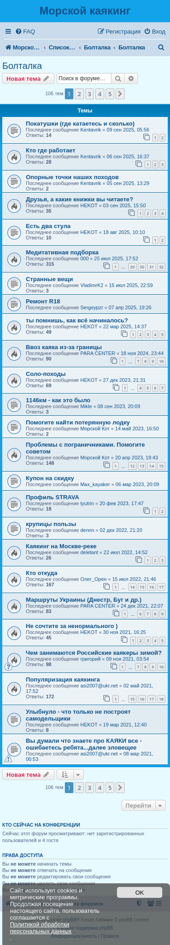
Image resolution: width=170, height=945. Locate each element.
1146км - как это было (58, 400)
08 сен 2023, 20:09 (118, 406)
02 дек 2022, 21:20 (121, 530)
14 (151, 466)
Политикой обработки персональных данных (41, 928)
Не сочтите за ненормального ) (72, 626)
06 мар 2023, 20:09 (137, 484)
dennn (87, 530)
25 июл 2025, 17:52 (116, 258)
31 (151, 267)
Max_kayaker (95, 484)
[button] (120, 93)
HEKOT (88, 205)
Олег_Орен (93, 579)
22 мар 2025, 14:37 (124, 326)
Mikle (86, 406)
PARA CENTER (97, 353)
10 (161, 361)
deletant (89, 552)
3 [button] (89, 94)
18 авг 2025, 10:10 (124, 232)
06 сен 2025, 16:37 (128, 156)
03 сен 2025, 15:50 (124, 205)
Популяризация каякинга (63, 679)
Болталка (22, 66)
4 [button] (99, 94)
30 (142, 267)
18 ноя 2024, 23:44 (142, 353)
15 (161, 466)
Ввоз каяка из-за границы (64, 347)
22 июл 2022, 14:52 (126, 552)
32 (161, 267)
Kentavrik (90, 129)
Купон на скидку (50, 478)
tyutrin (87, 503)
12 (132, 466)
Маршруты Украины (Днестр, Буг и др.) (83, 599)
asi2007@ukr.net (99, 685)
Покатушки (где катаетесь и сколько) (80, 123)
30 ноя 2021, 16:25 (124, 632)
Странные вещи (49, 279)
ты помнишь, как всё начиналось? (77, 320)
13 (142, 466)
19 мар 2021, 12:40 (124, 724)
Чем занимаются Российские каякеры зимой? (94, 652)
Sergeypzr (91, 307)
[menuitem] (25, 31)
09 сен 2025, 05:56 (128, 129)
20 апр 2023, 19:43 (136, 457)
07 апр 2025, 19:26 (130, 307)
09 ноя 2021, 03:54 (127, 659)
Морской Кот (95, 428)
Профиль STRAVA (52, 497)
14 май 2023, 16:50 (137, 428)
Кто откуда (42, 573)
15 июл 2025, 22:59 (131, 285)
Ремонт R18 (43, 301)
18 (161, 699)
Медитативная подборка (62, 252)
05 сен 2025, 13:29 (128, 183)
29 (132, 267)
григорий (90, 659)
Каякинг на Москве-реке (61, 546)
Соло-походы (46, 373)
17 (161, 587)
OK (140, 892)
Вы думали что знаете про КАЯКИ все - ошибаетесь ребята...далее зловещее (84, 744)
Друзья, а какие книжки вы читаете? (79, 199)
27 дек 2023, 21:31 (124, 380)
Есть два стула (48, 226)
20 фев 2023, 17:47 (121, 503)
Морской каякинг (85, 11)
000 (84, 258)
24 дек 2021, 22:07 (142, 606)
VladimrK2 (91, 285)
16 (151, 587)
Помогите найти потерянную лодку (78, 422)
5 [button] (110, 94)
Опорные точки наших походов (72, 177)
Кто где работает (50, 150)
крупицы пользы (51, 524)
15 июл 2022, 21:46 (134, 579)
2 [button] (79, 94)
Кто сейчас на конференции (41, 825)
